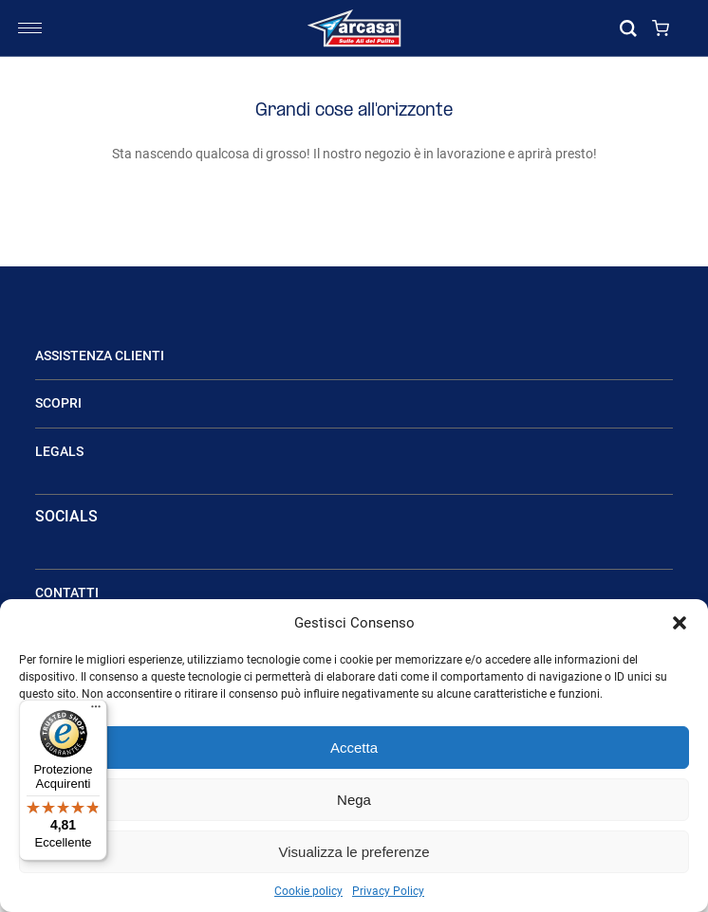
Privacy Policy (388, 891)
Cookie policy (308, 891)
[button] (679, 622)
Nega (354, 800)
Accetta (354, 747)
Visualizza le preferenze (354, 852)
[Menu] (95, 711)
